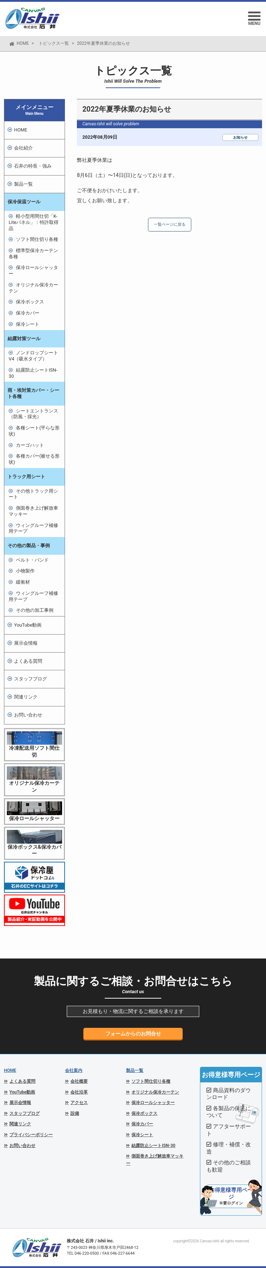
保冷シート (27, 324)
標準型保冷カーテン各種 (33, 253)
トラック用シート (26, 476)
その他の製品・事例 (29, 545)
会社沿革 (79, 1092)
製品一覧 (134, 1070)
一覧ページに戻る (170, 224)
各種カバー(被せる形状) (34, 459)
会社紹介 (23, 148)
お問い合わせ (28, 715)
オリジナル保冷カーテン (33, 288)
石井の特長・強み (33, 166)
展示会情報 (26, 643)
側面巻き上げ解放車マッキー (33, 511)
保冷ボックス (30, 301)
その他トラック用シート (33, 494)
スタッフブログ (30, 678)
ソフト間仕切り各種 (37, 239)
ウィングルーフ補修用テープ (33, 528)
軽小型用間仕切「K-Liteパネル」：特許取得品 (33, 222)
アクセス (79, 1102)
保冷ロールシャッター (33, 270)
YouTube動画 (28, 625)
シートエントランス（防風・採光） (33, 414)
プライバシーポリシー (31, 1134)
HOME (23, 43)
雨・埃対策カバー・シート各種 (33, 393)
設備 (74, 1113)
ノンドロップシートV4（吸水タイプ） (33, 356)
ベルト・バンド (32, 560)
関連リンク (26, 697)
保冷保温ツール (24, 201)
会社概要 (79, 1081)
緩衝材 (23, 582)
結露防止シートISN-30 (33, 373)
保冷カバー (27, 313)
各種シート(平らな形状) (34, 431)
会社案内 (73, 1070)
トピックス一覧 (54, 43)
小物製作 (25, 571)
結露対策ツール (24, 338)
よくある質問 (28, 661)
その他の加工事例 (34, 610)
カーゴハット (30, 445)
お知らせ (240, 137)
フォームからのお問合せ (133, 1034)
